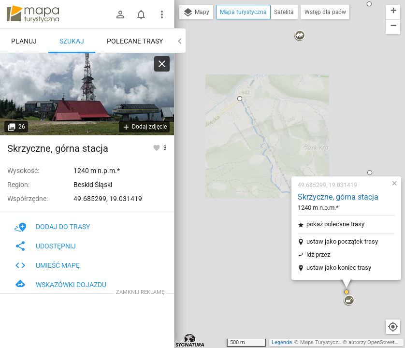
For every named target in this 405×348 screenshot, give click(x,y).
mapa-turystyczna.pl (33, 14)
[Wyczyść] (162, 64)
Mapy (196, 12)
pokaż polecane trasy (278, 106)
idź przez (261, 136)
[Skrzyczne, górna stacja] (87, 94)
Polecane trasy (135, 41)
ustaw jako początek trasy (285, 123)
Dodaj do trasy (52, 226)
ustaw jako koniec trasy (281, 149)
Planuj (24, 41)
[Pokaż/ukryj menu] (162, 14)
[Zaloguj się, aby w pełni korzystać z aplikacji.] (157, 147)
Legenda (282, 342)
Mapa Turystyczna (322, 342)
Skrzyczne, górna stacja (281, 79)
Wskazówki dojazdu (60, 284)
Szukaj (71, 41)
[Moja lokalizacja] (393, 326)
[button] (182, 248)
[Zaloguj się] (120, 14)
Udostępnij (45, 246)
